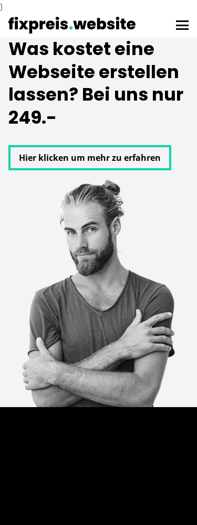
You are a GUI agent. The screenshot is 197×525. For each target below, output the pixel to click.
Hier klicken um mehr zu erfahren (90, 157)
